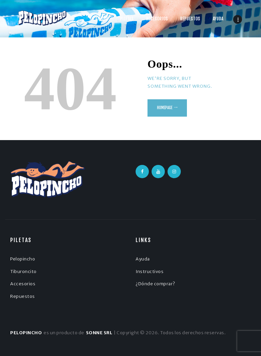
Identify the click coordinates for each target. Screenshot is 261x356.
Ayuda (143, 259)
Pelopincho (22, 259)
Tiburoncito (23, 271)
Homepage (164, 107)
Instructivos (149, 271)
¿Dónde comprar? (155, 284)
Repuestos (22, 296)
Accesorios (22, 284)
